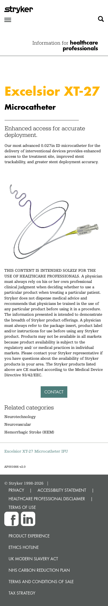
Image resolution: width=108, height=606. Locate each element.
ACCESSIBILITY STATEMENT (62, 490)
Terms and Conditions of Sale (41, 581)
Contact (54, 392)
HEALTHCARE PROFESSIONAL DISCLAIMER (47, 498)
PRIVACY (16, 490)
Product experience (29, 536)
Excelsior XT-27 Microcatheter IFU (36, 451)
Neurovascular (17, 424)
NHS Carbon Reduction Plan (39, 570)
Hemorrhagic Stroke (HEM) (29, 432)
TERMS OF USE (22, 507)
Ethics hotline (24, 547)
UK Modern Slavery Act (33, 558)
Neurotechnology (20, 416)
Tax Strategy (22, 593)
